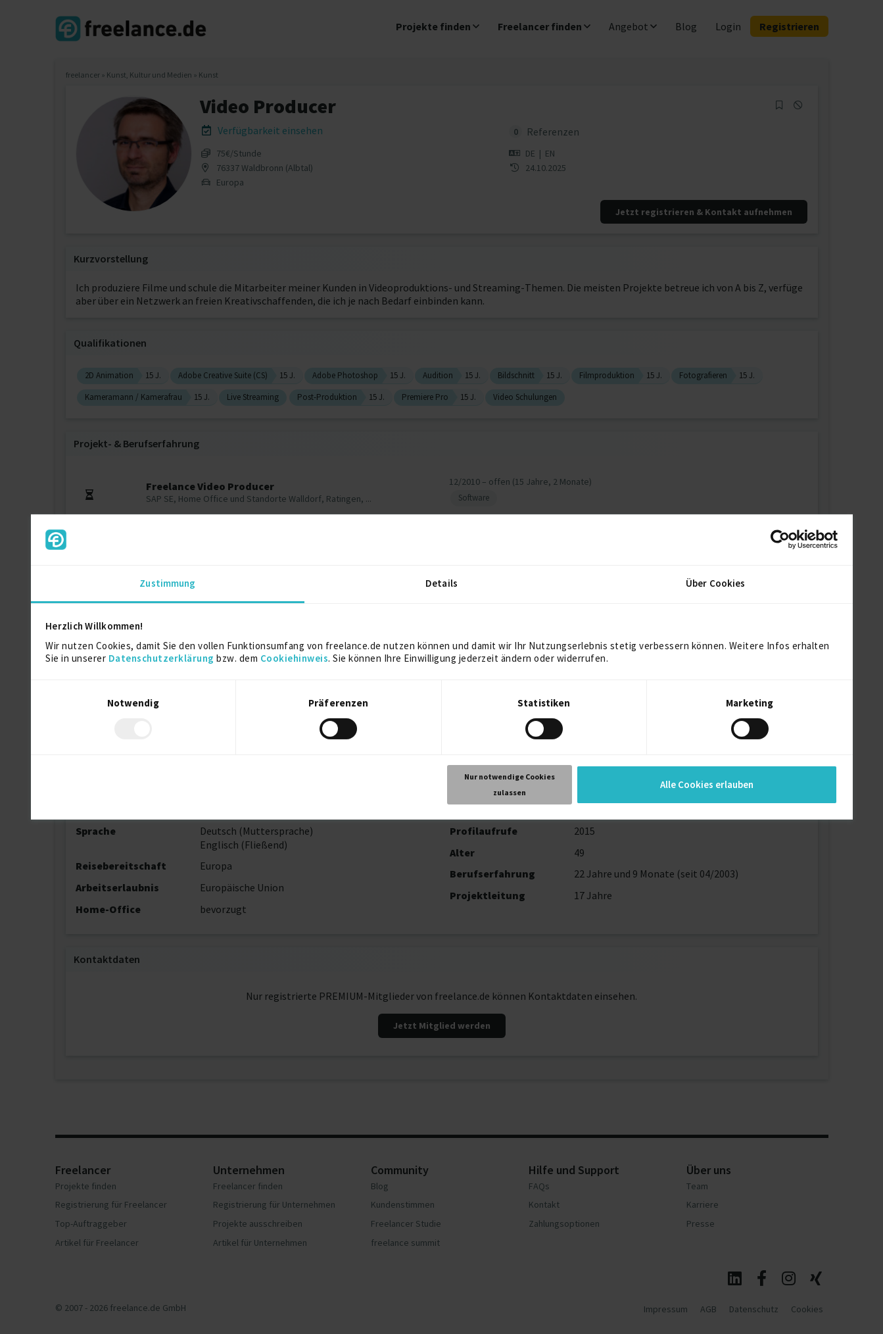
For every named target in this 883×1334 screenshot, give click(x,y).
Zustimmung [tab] (167, 583)
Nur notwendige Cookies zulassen (509, 784)
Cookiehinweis (294, 658)
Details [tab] (441, 583)
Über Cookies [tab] (715, 583)
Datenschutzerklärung (161, 658)
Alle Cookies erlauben (706, 784)
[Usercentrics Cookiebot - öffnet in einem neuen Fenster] (780, 539)
